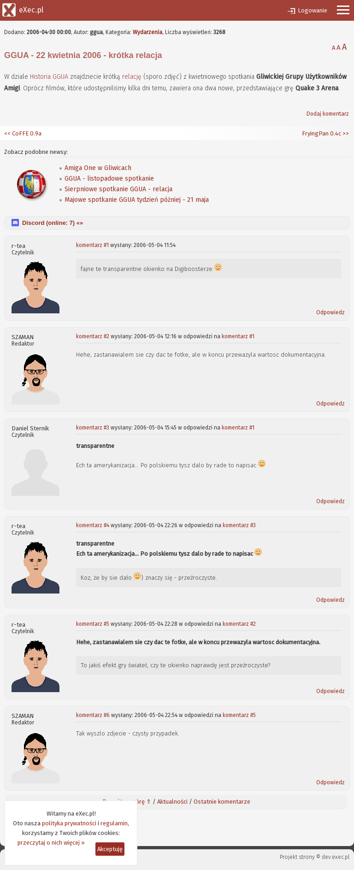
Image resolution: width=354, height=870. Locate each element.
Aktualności (172, 801)
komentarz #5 (92, 624)
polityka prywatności (69, 823)
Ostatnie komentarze (222, 801)
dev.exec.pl (335, 857)
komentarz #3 (92, 427)
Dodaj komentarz (328, 114)
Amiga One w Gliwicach (98, 168)
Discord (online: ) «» (52, 222)
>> (345, 133)
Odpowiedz (330, 312)
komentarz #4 (92, 525)
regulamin (114, 823)
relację (132, 77)
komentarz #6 (93, 715)
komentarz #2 (92, 336)
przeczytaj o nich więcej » (51, 842)
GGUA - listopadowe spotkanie (109, 178)
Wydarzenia (147, 32)
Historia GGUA (49, 77)
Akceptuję (110, 849)
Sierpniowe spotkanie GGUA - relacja (118, 189)
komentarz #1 (92, 245)
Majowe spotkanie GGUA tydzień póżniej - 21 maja (137, 200)
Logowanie (312, 10)
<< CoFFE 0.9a (22, 133)
